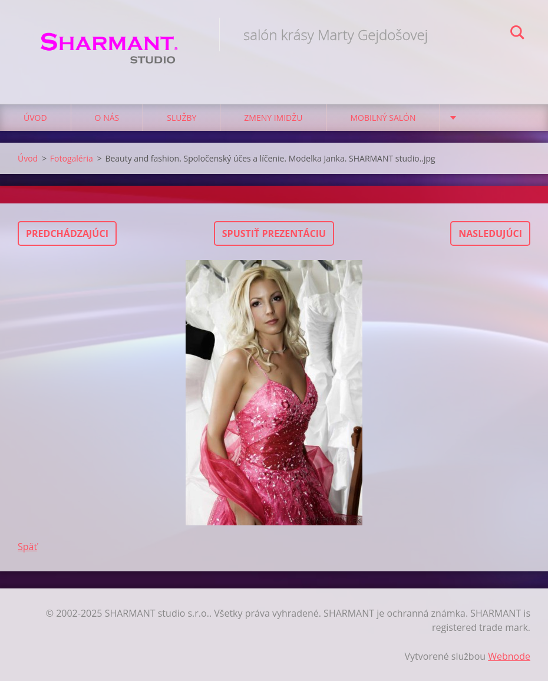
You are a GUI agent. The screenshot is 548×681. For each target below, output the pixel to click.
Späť (27, 546)
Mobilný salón (382, 117)
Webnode (509, 656)
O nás (107, 117)
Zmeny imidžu (273, 117)
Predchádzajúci (67, 233)
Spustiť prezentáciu (274, 233)
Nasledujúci (490, 233)
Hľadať (517, 34)
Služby (181, 117)
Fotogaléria (71, 158)
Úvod (35, 117)
